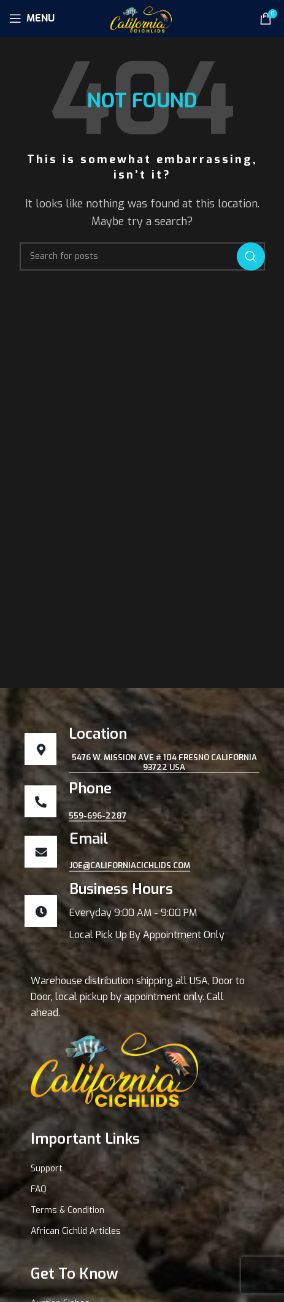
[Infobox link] (142, 911)
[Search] (142, 256)
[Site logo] (142, 17)
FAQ (39, 1189)
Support (47, 1168)
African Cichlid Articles (76, 1231)
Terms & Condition (67, 1210)
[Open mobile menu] (32, 18)
